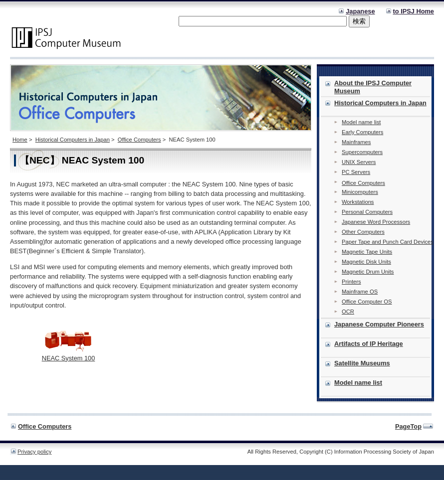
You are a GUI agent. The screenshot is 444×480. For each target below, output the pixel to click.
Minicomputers (360, 192)
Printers (351, 282)
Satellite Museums (362, 363)
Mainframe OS (360, 292)
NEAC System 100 (68, 358)
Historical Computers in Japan (72, 140)
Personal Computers (367, 212)
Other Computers (363, 232)
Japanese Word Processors (376, 222)
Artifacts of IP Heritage (368, 343)
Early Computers (362, 132)
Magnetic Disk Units (366, 262)
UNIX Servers (359, 162)
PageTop (408, 426)
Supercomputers (362, 152)
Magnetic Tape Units (367, 252)
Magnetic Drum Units (368, 272)
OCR (348, 312)
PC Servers (356, 172)
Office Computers (139, 140)
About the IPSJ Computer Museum (373, 87)
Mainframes (356, 142)
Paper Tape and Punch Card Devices (388, 242)
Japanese (360, 11)
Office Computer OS (367, 302)
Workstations (358, 202)
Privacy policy (34, 452)
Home (19, 140)
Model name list (361, 122)
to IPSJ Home (414, 11)
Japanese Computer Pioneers (379, 324)
